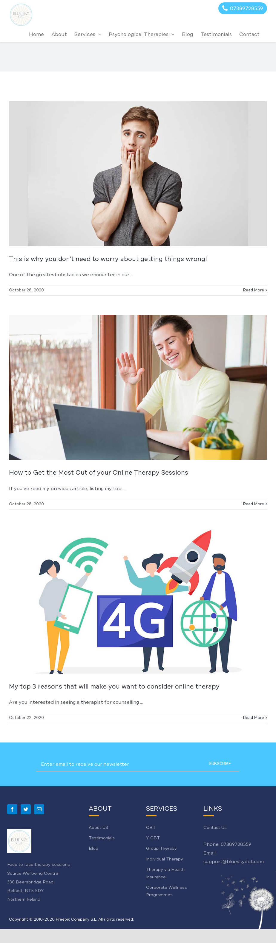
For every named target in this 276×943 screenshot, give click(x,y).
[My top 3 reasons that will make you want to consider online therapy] (138, 601)
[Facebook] (12, 809)
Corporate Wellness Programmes (166, 891)
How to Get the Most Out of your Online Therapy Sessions (98, 472)
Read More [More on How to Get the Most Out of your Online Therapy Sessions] (253, 504)
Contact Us (215, 827)
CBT (151, 827)
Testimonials (102, 838)
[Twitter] (26, 809)
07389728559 (236, 844)
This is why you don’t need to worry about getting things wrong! (108, 259)
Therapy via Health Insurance (165, 873)
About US (98, 827)
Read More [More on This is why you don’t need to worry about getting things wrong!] (253, 290)
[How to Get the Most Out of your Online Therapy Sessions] (138, 387)
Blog (93, 848)
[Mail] (39, 809)
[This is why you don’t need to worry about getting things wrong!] (138, 173)
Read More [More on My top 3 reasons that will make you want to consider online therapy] (253, 717)
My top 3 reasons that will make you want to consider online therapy (114, 686)
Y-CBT (153, 838)
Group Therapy (161, 848)
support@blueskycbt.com (233, 861)
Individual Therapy (164, 859)
